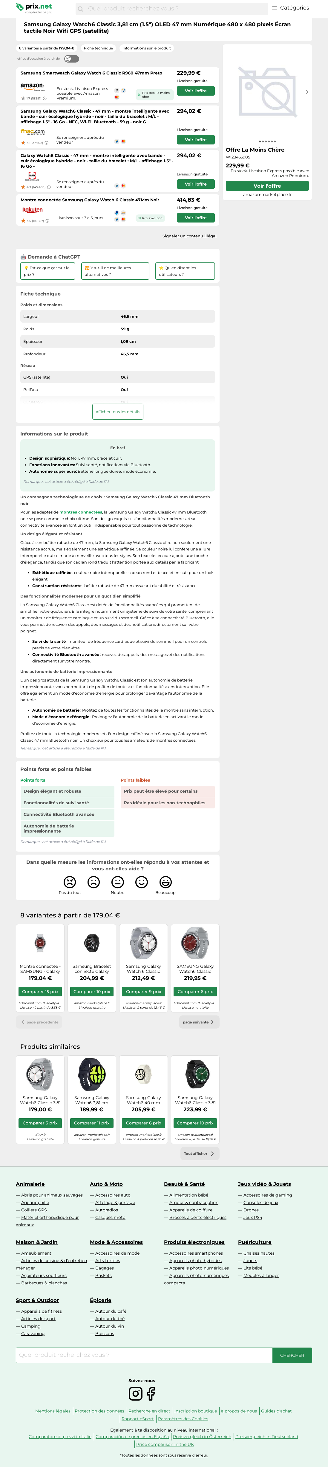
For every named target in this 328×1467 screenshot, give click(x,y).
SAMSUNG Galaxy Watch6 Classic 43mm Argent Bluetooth (195, 969)
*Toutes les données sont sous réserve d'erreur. (164, 1455)
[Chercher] (80, 9)
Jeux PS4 (252, 1217)
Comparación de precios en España (132, 1436)
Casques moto (110, 1217)
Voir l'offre (267, 186)
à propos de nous (239, 1411)
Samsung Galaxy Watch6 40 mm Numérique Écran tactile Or (143, 1100)
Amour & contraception (193, 1202)
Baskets (103, 1275)
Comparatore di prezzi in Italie (60, 1436)
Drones (251, 1210)
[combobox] (176, 9)
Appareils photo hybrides (195, 1260)
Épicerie (100, 1300)
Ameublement (36, 1253)
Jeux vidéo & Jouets (264, 1184)
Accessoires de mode (117, 1253)
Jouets (250, 1260)
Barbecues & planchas (44, 1283)
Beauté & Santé (184, 1184)
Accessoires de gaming (267, 1195)
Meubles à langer (261, 1275)
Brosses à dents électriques (197, 1217)
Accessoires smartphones (196, 1253)
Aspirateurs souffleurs (44, 1275)
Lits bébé (252, 1268)
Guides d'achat (276, 1411)
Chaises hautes (259, 1253)
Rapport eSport (138, 1418)
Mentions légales (52, 1411)
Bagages (104, 1268)
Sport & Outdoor (37, 1300)
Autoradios (106, 1210)
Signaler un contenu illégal (190, 236)
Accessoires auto (113, 1195)
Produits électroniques (194, 1242)
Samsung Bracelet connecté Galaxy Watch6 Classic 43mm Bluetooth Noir (92, 969)
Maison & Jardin (37, 1242)
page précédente (39, 1022)
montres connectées (80, 512)
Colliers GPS (34, 1210)
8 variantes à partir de (46, 48)
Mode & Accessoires (116, 1242)
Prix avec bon (152, 218)
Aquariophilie (35, 1202)
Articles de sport (38, 1318)
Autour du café (110, 1311)
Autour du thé (110, 1318)
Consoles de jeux (260, 1202)
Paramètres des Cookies (183, 1418)
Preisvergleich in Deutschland (266, 1436)
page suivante (199, 1022)
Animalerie (30, 1184)
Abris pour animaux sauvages (52, 1195)
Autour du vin (109, 1326)
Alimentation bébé (188, 1195)
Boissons (104, 1333)
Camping (31, 1326)
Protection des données (99, 1411)
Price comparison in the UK (165, 1444)
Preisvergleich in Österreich (202, 1436)
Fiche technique (98, 48)
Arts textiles (107, 1260)
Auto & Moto (106, 1184)
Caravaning (33, 1333)
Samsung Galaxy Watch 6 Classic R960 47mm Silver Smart (143, 969)
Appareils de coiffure (190, 1210)
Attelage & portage (115, 1202)
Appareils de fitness (41, 1311)
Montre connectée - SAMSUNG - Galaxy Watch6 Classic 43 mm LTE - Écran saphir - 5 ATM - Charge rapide (40, 969)
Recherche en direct (149, 1411)
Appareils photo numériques (199, 1268)
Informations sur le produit (146, 48)
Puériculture (255, 1242)
